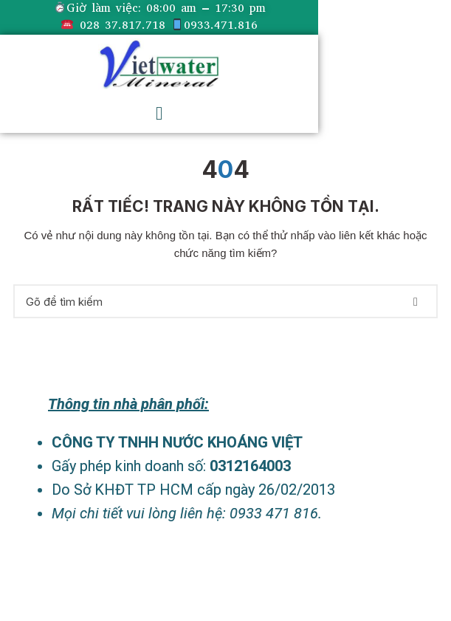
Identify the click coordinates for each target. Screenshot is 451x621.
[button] (159, 113)
